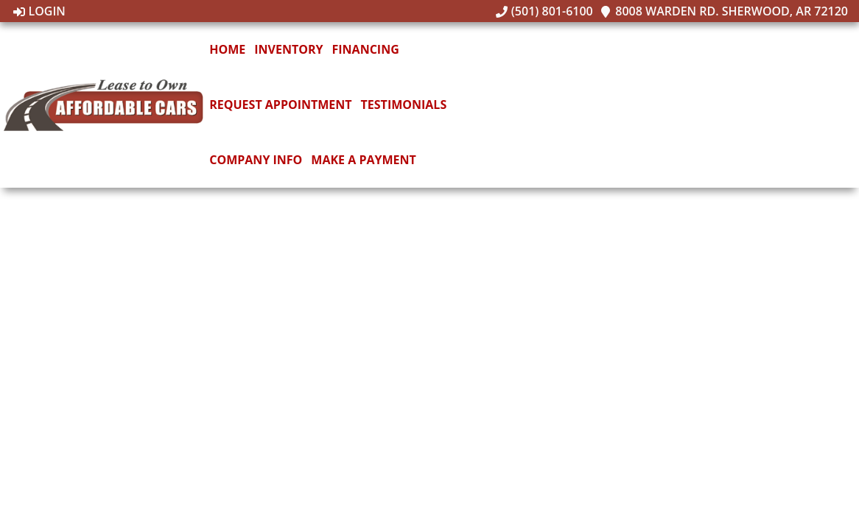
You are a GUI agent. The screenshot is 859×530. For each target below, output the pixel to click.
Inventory (288, 49)
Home (227, 49)
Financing (365, 49)
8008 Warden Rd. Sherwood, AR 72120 (724, 11)
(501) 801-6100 (544, 11)
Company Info (255, 160)
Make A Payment (363, 160)
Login (39, 11)
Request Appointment (280, 104)
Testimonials (404, 104)
